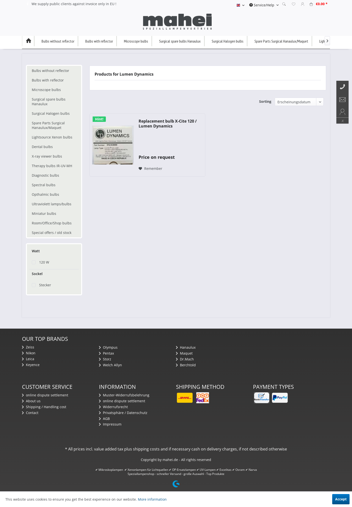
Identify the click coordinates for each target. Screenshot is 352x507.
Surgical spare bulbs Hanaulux (49, 101)
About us (31, 401)
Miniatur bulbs (44, 213)
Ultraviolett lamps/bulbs (51, 204)
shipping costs (146, 449)
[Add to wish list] (150, 169)
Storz (105, 359)
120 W (44, 262)
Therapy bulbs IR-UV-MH (52, 165)
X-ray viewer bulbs (47, 156)
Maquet (184, 353)
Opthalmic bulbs (45, 194)
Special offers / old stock (51, 232)
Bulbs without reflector (50, 70)
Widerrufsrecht (113, 406)
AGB (104, 418)
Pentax (106, 353)
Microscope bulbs (46, 89)
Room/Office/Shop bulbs (52, 223)
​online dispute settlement (45, 395)
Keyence (31, 364)
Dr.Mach (185, 359)
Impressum (110, 424)
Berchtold (186, 365)
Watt (36, 251)
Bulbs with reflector (48, 80)
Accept (341, 499)
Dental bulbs (42, 146)
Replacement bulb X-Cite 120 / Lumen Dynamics (168, 123)
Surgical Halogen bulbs (51, 113)
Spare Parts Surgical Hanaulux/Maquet (48, 125)
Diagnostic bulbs (45, 175)
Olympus (108, 347)
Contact (30, 412)
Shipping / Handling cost (44, 406)
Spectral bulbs (43, 185)
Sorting (265, 101)
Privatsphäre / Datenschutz (123, 412)
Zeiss (28, 347)
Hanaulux (186, 347)
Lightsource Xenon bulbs (52, 137)
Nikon (28, 353)
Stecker (45, 285)
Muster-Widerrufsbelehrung (124, 395)
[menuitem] (264, 5)
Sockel (37, 273)
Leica (28, 359)
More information (152, 499)
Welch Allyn (110, 365)
